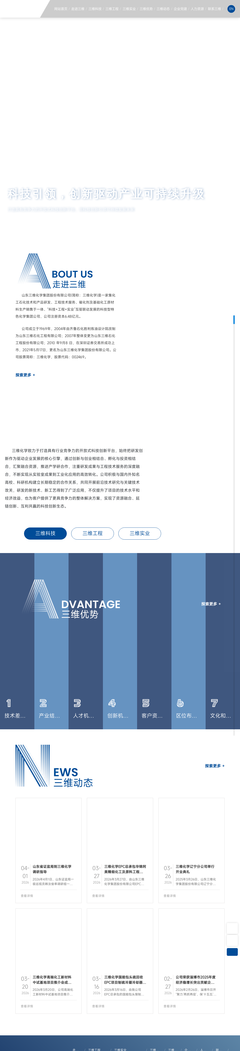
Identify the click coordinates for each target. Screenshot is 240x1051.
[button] (202, 223)
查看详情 (27, 896)
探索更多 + (25, 375)
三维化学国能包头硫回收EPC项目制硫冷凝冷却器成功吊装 (125, 982)
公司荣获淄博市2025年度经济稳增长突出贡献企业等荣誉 (196, 982)
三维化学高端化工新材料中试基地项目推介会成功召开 (52, 982)
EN (231, 9)
